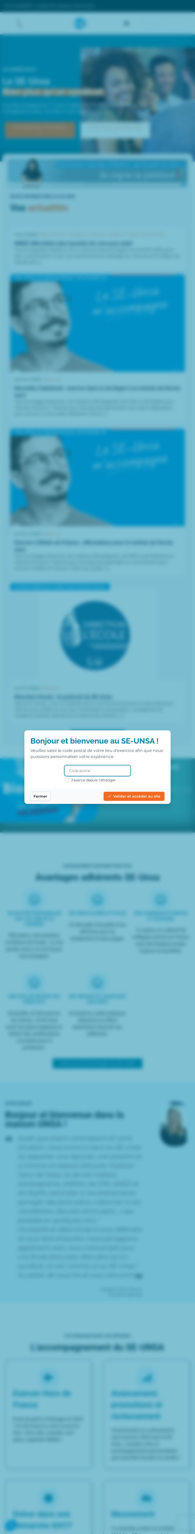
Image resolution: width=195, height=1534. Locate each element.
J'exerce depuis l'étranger (90, 780)
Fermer (40, 796)
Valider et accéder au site (134, 796)
